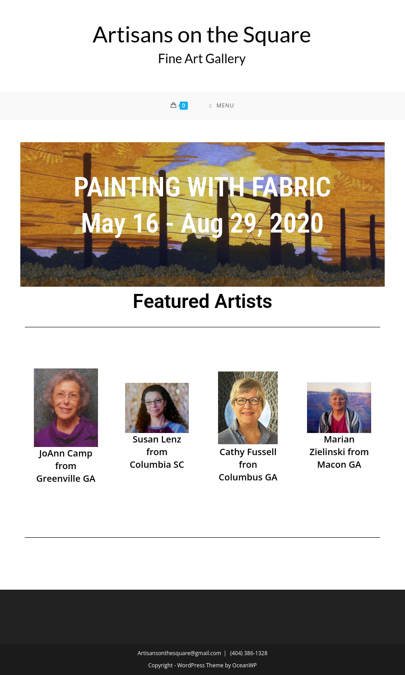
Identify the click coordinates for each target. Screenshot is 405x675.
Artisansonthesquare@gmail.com (179, 653)
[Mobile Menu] (222, 105)
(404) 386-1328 (249, 653)
